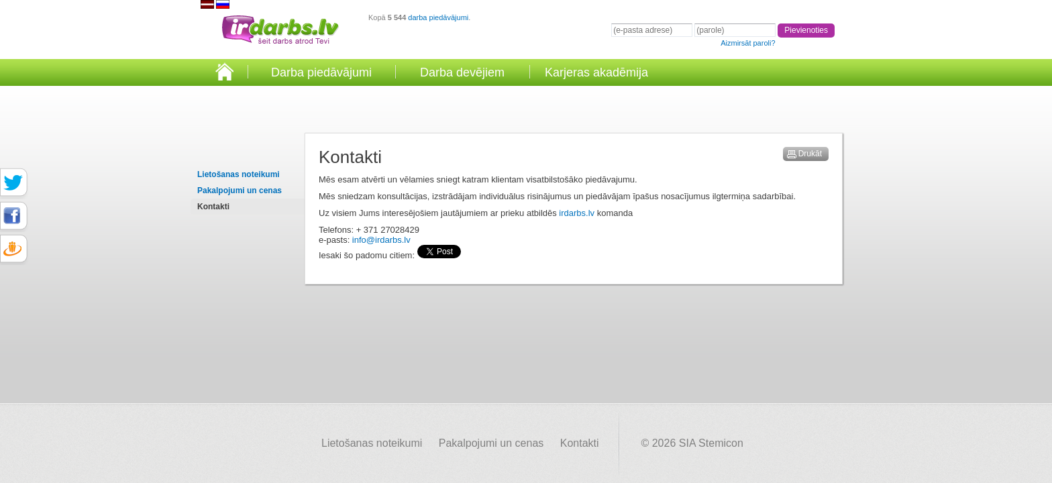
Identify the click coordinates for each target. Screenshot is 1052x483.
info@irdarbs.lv (381, 240)
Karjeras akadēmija (596, 72)
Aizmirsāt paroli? (748, 43)
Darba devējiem (462, 72)
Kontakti (213, 206)
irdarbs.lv (576, 213)
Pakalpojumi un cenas (239, 190)
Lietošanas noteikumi (238, 174)
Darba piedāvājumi (321, 72)
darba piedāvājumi (438, 17)
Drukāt (810, 153)
